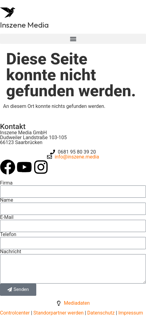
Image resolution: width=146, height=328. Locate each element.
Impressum (130, 313)
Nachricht (10, 251)
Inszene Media (24, 25)
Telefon (8, 234)
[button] (73, 39)
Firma (6, 183)
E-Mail (7, 217)
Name (6, 200)
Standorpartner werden (59, 313)
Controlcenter (15, 313)
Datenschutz (100, 313)
